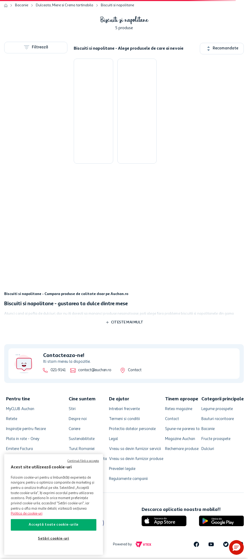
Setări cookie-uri (53, 538)
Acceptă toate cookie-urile (53, 524)
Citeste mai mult (127, 322)
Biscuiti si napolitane (117, 5)
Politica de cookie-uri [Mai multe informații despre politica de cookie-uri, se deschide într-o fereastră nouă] (26, 513)
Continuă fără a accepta (83, 461)
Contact (134, 370)
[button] (236, 547)
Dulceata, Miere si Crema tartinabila (64, 5)
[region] (53, 504)
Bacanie (21, 5)
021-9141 (58, 370)
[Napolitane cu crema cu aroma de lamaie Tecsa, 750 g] (137, 111)
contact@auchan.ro (94, 370)
